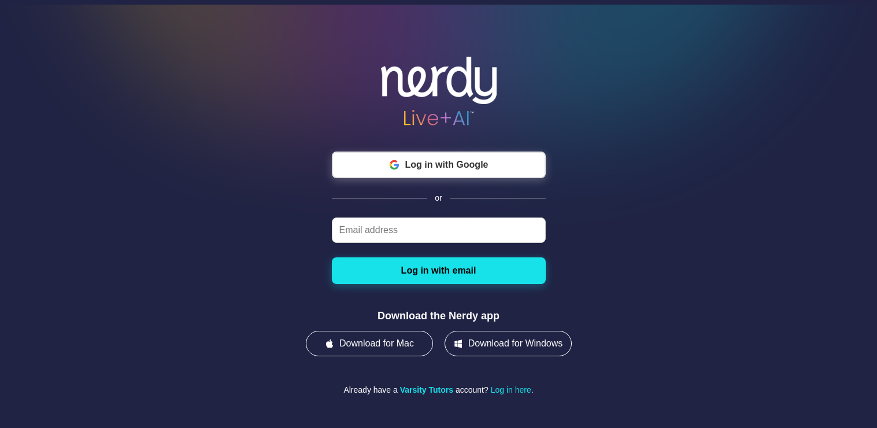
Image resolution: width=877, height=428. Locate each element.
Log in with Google (439, 165)
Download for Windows (508, 343)
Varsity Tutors (426, 389)
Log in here (511, 389)
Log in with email (438, 270)
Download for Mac (369, 343)
